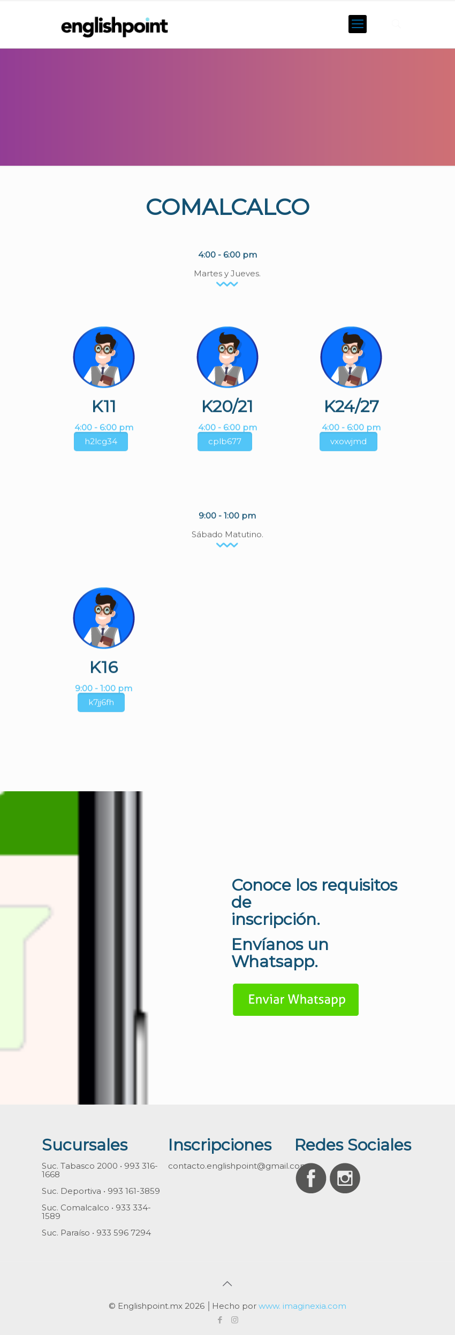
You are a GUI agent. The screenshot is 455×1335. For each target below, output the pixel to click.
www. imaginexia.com (302, 1306)
